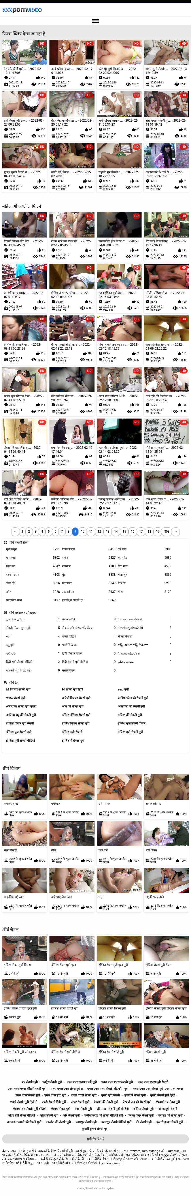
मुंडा (89, 575)
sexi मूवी (123, 689)
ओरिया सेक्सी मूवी (143, 1109)
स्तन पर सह (33, 575)
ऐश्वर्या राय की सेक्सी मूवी (137, 1102)
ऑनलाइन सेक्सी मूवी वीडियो (112, 1109)
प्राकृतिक (89, 583)
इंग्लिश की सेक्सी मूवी (130, 715)
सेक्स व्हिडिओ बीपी (63, 1163)
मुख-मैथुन (33, 549)
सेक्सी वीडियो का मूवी (162, 1159)
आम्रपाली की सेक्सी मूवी (131, 706)
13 (108, 531)
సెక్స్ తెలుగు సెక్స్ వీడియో (145, 645)
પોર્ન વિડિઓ (89, 645)
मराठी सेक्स (89, 670)
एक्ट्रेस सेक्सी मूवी (52, 1082)
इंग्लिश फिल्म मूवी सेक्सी (20, 723)
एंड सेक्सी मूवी (30, 1082)
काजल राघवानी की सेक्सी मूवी (24, 1122)
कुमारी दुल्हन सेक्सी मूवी (95, 1128)
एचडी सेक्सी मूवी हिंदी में (23, 1102)
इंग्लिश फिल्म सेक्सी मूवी (75, 723)
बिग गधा (145, 566)
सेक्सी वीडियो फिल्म (98, 1159)
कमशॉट (145, 558)
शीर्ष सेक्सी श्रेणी (19, 543)
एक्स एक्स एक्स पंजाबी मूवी (117, 1082)
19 (157, 531)
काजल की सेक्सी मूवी (170, 1115)
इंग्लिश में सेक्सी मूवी (73, 740)
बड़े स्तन (145, 549)
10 (82, 531)
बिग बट (33, 566)
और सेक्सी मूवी (71, 1115)
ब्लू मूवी (33, 645)
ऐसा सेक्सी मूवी (83, 1109)
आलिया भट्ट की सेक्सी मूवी (21, 715)
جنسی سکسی (111, 1163)
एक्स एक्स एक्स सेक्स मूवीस (67, 1088)
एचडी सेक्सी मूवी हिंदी (162, 1095)
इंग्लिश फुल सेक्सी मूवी (18, 732)
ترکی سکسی (33, 619)
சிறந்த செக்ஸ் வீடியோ (89, 628)
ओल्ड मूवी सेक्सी (167, 1109)
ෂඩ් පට (33, 653)
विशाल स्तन (89, 549)
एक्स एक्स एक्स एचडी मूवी (82, 1082)
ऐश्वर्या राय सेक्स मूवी (168, 1102)
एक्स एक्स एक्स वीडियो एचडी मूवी (27, 1088)
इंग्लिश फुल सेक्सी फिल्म (131, 723)
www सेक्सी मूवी (16, 698)
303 (167, 531)
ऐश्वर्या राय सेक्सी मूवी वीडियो (29, 1109)
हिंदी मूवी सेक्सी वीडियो (33, 662)
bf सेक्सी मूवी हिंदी (72, 689)
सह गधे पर (89, 592)
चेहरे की (33, 583)
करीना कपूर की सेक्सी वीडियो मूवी (103, 1115)
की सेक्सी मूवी (144, 1122)
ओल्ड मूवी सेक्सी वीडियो (21, 1115)
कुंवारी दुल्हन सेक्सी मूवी (169, 1122)
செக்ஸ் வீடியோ (145, 653)
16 (132, 531)
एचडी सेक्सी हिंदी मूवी (54, 1102)
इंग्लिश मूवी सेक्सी (72, 732)
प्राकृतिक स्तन (33, 600)
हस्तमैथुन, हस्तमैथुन (89, 600)
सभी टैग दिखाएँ (95, 1139)
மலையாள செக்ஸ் (145, 619)
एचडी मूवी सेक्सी (110, 1095)
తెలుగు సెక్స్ (89, 619)
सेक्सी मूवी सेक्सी (85, 1188)
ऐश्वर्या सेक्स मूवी (60, 1109)
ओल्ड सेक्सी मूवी (49, 1115)
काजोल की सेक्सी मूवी (58, 1122)
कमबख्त (33, 558)
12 (99, 531)
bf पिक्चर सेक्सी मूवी (18, 689)
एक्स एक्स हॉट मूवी (55, 1095)
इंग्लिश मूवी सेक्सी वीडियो (20, 740)
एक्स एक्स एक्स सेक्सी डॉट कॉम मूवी (108, 1088)
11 (91, 531)
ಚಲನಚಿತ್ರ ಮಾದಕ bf (145, 628)
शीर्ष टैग (14, 683)
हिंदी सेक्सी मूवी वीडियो (89, 662)
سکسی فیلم (145, 662)
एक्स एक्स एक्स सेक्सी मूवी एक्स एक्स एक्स (157, 1088)
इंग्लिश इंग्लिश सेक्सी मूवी (76, 715)
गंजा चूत (145, 575)
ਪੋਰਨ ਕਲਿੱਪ (89, 636)
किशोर (145, 583)
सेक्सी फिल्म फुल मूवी (33, 628)
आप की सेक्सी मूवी (72, 706)
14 (116, 531)
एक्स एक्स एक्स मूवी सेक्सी (153, 1082)
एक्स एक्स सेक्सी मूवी (27, 1095)
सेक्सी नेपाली (145, 636)
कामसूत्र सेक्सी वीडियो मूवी (116, 1122)
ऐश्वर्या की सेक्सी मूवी (106, 1102)
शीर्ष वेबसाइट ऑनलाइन (23, 613)
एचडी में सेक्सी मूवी (135, 1095)
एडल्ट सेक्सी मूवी (80, 1102)
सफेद (89, 558)
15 (124, 531)
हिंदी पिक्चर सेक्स (89, 653)
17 (141, 531)
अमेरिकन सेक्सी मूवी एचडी (21, 706)
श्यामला (89, 566)
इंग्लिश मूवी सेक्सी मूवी (130, 732)
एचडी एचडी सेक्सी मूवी (83, 1095)
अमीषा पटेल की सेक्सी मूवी (133, 698)
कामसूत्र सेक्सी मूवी (86, 1122)
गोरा (145, 592)
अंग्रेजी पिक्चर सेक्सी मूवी (76, 698)
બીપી (33, 636)
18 (149, 531)
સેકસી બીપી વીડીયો (33, 670)
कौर (33, 592)
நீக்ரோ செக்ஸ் (87, 1163)
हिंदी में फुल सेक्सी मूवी (36, 1163)
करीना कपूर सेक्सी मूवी (141, 1115)
